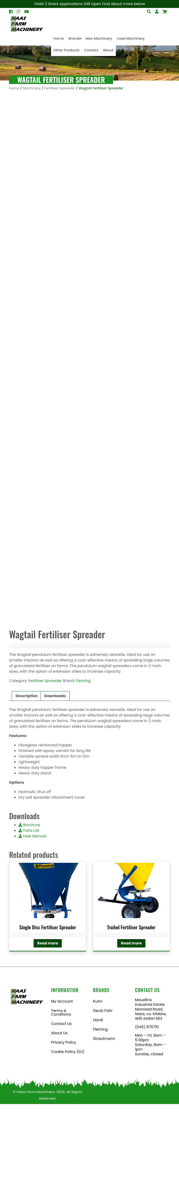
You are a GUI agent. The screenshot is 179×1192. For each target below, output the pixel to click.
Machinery (32, 88)
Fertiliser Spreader (59, 88)
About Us (59, 1121)
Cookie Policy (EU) (67, 1139)
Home (14, 88)
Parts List (28, 918)
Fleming (83, 768)
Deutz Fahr (103, 1098)
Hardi (98, 1108)
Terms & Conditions (61, 1100)
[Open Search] (164, 11)
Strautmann (104, 1126)
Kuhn (97, 1089)
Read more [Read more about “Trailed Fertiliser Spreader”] (131, 1031)
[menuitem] (58, 38)
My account (62, 1089)
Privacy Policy (63, 1130)
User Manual (32, 924)
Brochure (29, 913)
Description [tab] (27, 784)
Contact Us (61, 1111)
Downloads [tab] (55, 784)
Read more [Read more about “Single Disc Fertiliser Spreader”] (47, 1031)
